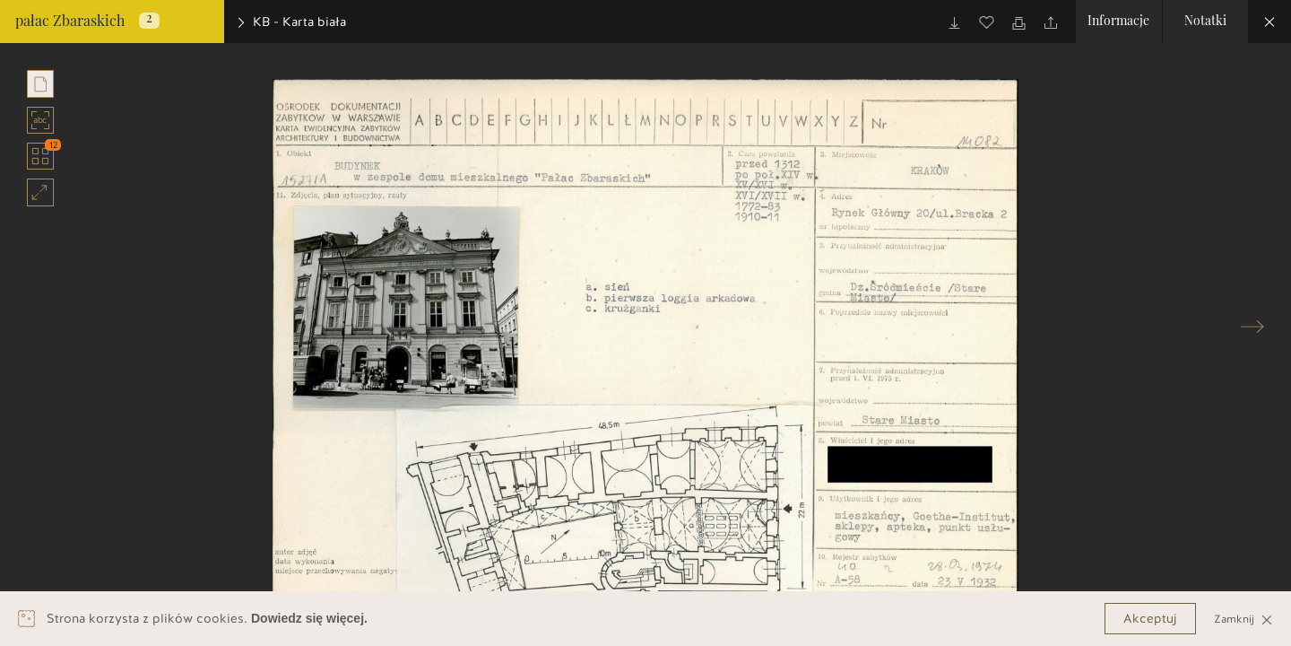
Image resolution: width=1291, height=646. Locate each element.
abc (41, 120)
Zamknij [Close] (1243, 618)
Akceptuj (1150, 618)
